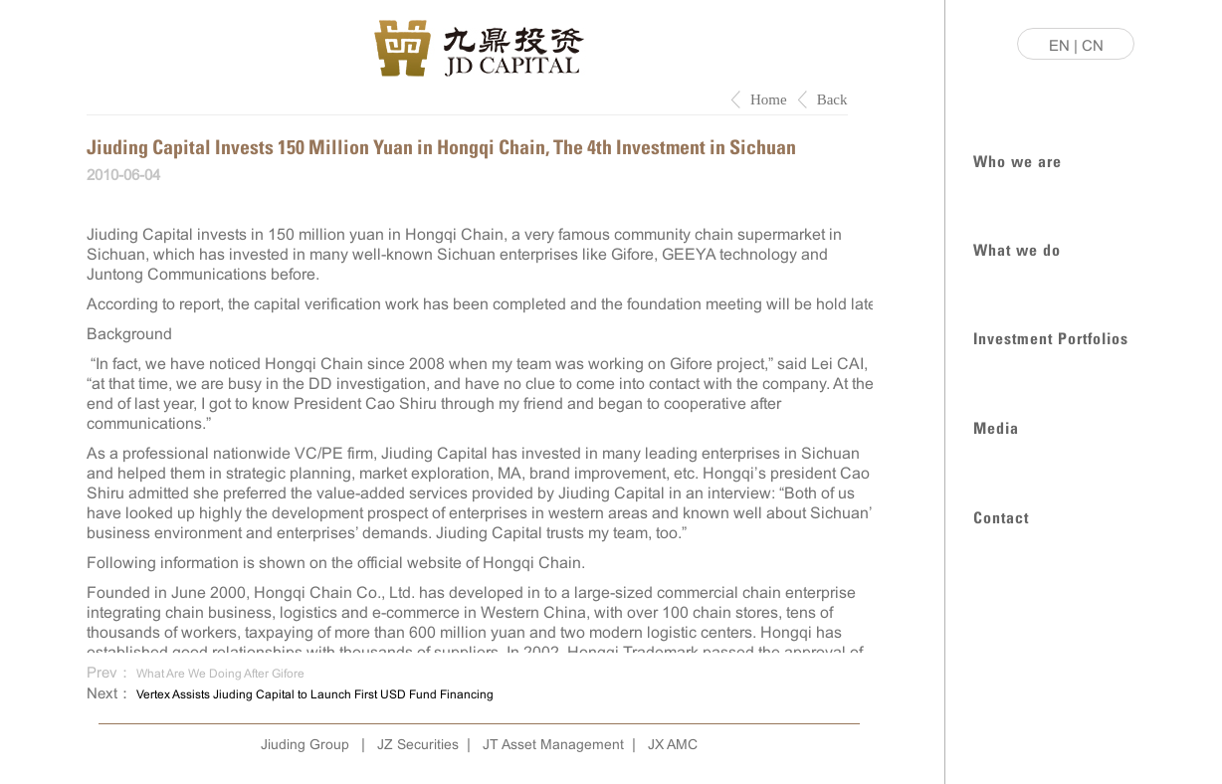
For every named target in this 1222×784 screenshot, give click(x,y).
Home (768, 99)
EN (1059, 45)
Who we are (1017, 159)
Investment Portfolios (1050, 336)
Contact (1001, 515)
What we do (1017, 248)
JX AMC (673, 744)
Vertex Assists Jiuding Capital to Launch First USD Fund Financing (315, 694)
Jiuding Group (305, 744)
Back (832, 99)
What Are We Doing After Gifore (220, 674)
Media (996, 426)
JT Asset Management (553, 744)
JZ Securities (418, 744)
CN (1093, 45)
